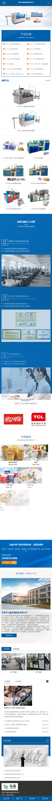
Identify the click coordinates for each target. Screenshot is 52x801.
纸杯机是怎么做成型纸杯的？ (13, 770)
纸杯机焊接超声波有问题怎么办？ (14, 773)
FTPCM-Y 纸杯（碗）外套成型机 (38, 64)
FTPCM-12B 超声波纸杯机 (12, 59)
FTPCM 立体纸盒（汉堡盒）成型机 (15, 74)
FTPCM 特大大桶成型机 (12, 54)
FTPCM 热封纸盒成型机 (36, 74)
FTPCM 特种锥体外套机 (36, 54)
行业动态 (18, 681)
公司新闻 (7, 681)
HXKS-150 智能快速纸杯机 (13, 44)
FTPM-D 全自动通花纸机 (36, 69)
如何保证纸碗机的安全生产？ (13, 777)
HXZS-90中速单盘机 (35, 49)
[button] (23, 25)
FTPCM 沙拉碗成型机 (11, 49)
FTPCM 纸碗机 (9, 64)
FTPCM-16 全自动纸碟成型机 (13, 69)
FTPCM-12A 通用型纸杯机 (36, 59)
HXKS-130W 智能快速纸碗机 (37, 44)
